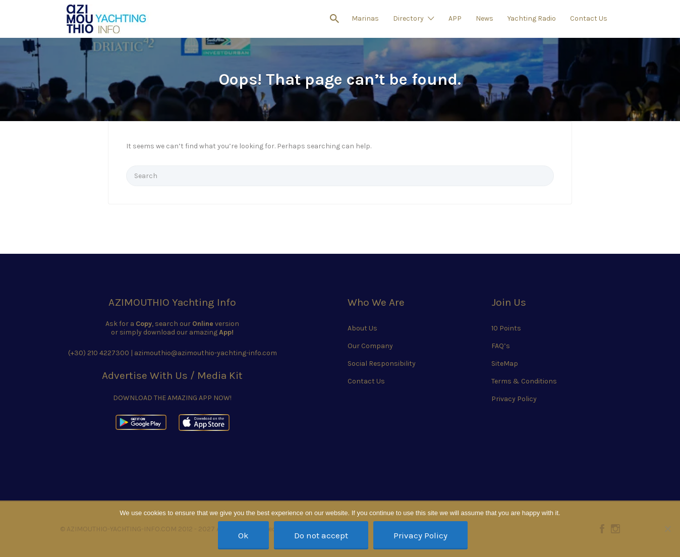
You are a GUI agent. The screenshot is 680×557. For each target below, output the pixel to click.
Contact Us (588, 18)
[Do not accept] (667, 529)
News (484, 18)
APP (455, 18)
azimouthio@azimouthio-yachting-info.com (205, 353)
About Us (362, 328)
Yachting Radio (531, 18)
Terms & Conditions (524, 381)
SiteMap (504, 363)
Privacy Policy (514, 399)
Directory (408, 18)
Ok (243, 535)
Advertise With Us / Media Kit (172, 375)
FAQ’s (500, 346)
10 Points (506, 328)
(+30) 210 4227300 (98, 353)
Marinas (365, 18)
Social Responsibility (382, 363)
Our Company (370, 346)
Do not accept (321, 535)
